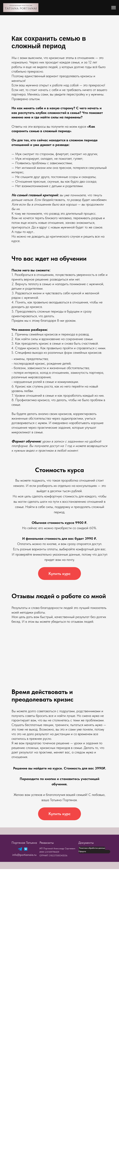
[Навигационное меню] (113, 7)
